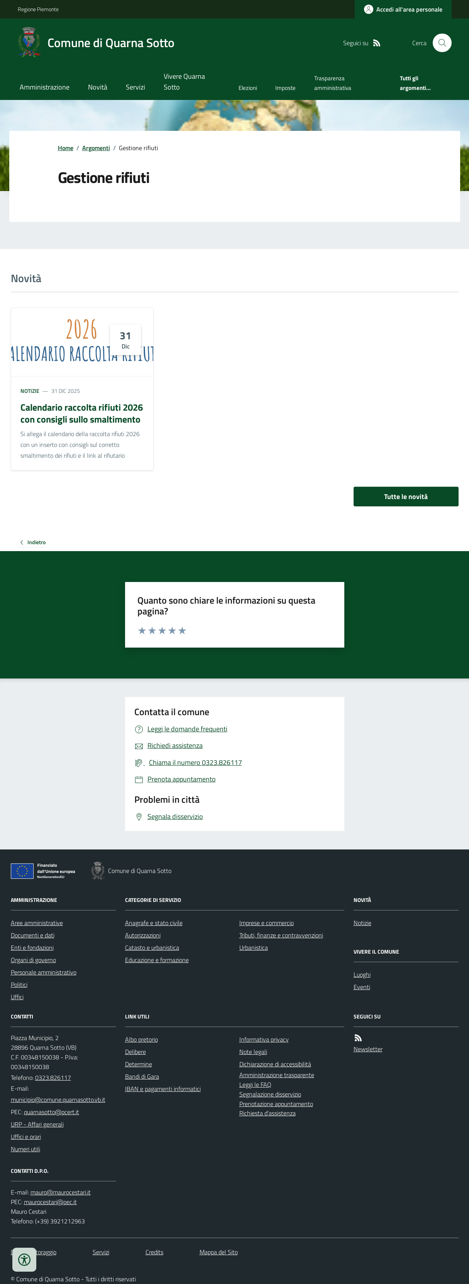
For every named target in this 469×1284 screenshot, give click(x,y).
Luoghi (362, 974)
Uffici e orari (26, 1136)
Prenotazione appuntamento (276, 1103)
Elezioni (248, 87)
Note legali (253, 1051)
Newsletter (368, 1049)
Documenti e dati (32, 935)
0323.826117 (53, 1077)
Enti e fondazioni (32, 947)
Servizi (135, 87)
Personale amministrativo (43, 972)
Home (65, 147)
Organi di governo (33, 959)
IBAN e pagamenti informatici (163, 1088)
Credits (154, 1252)
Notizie (29, 391)
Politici (19, 984)
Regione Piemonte (38, 9)
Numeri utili (25, 1149)
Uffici (17, 996)
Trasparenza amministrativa (332, 83)
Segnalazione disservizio (270, 1094)
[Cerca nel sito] (439, 43)
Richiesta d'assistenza (267, 1113)
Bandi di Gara (142, 1076)
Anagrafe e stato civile (154, 922)
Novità (97, 87)
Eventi (362, 986)
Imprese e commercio (266, 922)
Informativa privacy (264, 1039)
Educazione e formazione (157, 959)
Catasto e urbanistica (152, 947)
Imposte (285, 87)
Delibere (135, 1051)
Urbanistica (253, 947)
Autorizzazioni (143, 935)
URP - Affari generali (37, 1124)
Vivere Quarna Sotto (184, 81)
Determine (138, 1064)
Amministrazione (44, 87)
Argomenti (96, 147)
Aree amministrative (37, 922)
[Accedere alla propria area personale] (403, 9)
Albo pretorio (141, 1039)
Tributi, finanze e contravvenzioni (281, 935)
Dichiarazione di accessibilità (275, 1064)
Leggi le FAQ (255, 1084)
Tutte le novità (406, 496)
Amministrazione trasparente (276, 1074)
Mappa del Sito (219, 1252)
